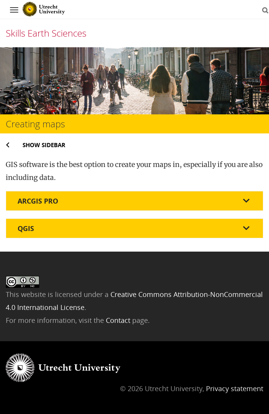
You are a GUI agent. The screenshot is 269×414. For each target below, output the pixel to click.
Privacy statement (234, 388)
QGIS (26, 228)
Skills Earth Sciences (46, 33)
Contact (119, 320)
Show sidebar (44, 145)
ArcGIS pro (38, 200)
